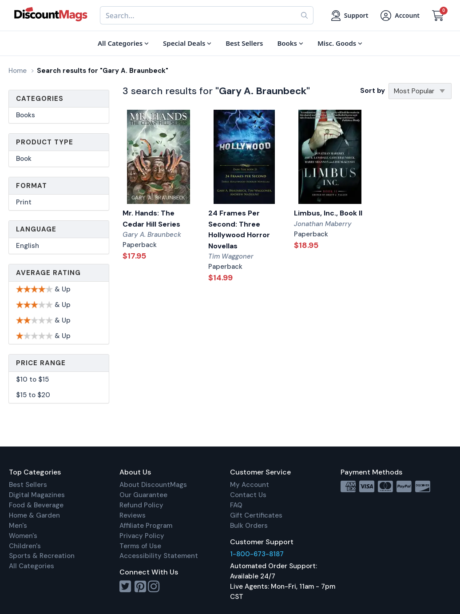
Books (25, 115)
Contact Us (248, 494)
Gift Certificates (256, 515)
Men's (18, 525)
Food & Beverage (36, 505)
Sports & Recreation (42, 555)
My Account (249, 484)
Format (31, 185)
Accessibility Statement (158, 555)
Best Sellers (28, 484)
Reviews (132, 515)
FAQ (236, 505)
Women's (23, 535)
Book (24, 158)
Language (36, 229)
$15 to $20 (33, 395)
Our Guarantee (143, 494)
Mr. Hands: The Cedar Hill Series (151, 218)
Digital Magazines (37, 494)
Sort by (372, 90)
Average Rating (48, 272)
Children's (25, 546)
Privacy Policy (141, 535)
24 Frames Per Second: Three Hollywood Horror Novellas (239, 229)
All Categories (31, 566)
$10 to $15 (32, 379)
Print (24, 202)
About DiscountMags (153, 484)
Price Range (41, 363)
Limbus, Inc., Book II (328, 213)
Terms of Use (140, 546)
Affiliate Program (145, 525)
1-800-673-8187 (257, 554)
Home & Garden (34, 515)
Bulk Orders (249, 525)
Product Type (44, 142)
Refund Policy (141, 505)
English (27, 245)
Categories (39, 98)
